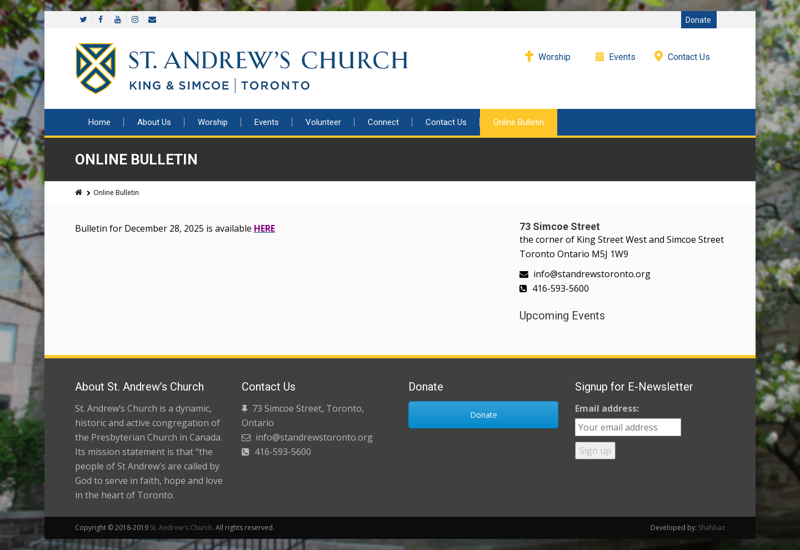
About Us (154, 122)
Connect (383, 122)
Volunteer (323, 122)
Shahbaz (711, 527)
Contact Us (689, 57)
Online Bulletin (518, 122)
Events (622, 57)
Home (99, 122)
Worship (554, 57)
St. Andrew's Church (181, 527)
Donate (698, 20)
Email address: (607, 408)
